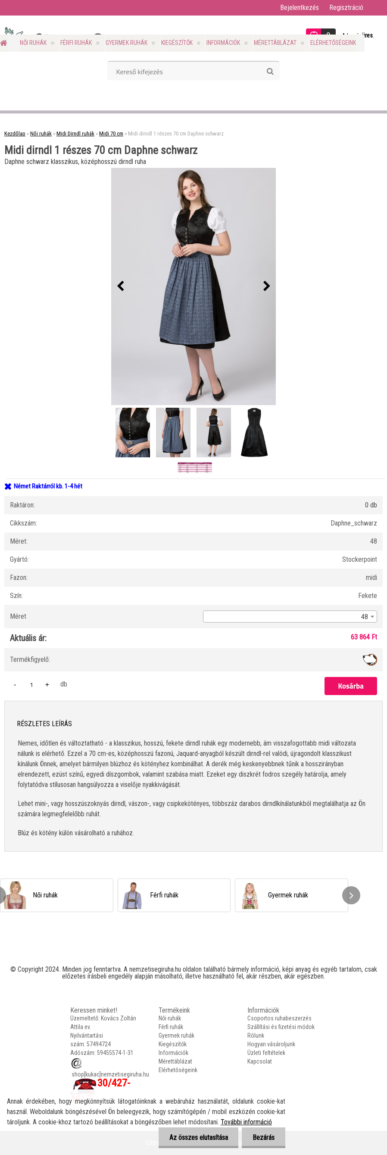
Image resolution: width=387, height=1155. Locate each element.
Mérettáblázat (275, 42)
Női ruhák (33, 42)
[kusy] (31, 684)
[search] (270, 71)
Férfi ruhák (76, 42)
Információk (223, 42)
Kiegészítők (177, 42)
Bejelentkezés (299, 7)
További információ (246, 1122)
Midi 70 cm (111, 133)
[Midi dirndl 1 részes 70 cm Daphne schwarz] (193, 286)
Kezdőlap (14, 133)
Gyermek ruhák (126, 42)
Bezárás (264, 1137)
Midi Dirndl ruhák (75, 133)
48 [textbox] (364, 617)
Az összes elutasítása (198, 1137)
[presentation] (120, 286)
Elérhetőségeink (333, 42)
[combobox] (290, 617)
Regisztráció (346, 7)
